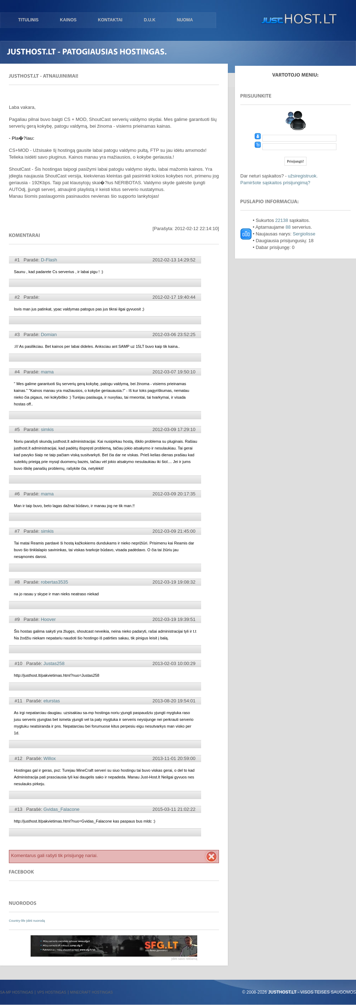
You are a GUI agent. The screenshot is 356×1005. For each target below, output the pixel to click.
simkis (47, 429)
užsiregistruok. (303, 176)
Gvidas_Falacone (61, 809)
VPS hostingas (51, 992)
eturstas (51, 700)
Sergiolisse (304, 233)
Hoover (48, 619)
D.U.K (150, 19)
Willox (49, 758)
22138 (281, 220)
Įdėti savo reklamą (184, 959)
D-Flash (49, 259)
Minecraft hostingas (91, 992)
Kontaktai (110, 19)
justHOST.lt (297, 19)
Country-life (17, 920)
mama (47, 371)
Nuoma (185, 19)
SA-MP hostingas (16, 992)
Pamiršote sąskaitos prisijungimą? (275, 182)
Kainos (68, 19)
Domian (49, 334)
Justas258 (53, 663)
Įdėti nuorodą (35, 920)
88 (288, 227)
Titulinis (28, 19)
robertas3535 (54, 582)
